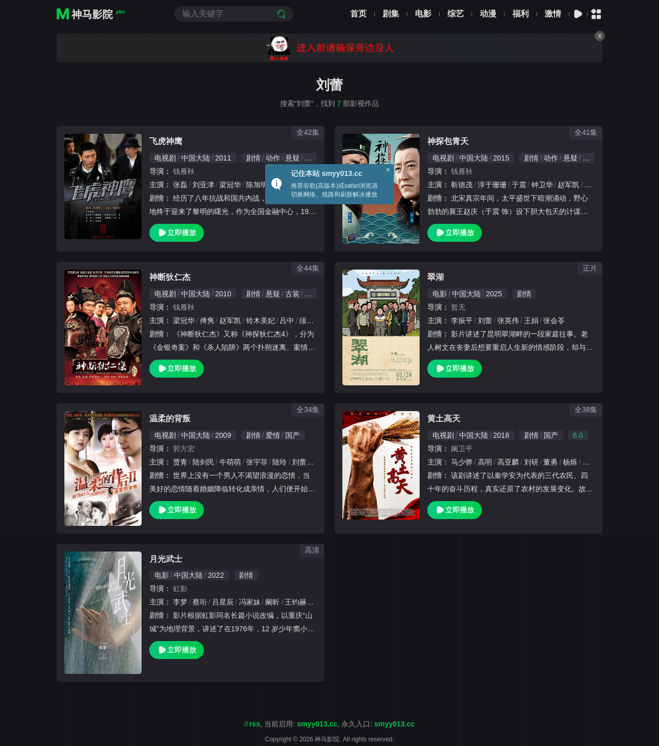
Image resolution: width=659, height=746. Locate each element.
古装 (590, 158)
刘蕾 (485, 320)
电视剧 (165, 158)
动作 (273, 158)
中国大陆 (195, 158)
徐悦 (591, 185)
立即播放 (176, 233)
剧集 (391, 13)
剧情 (253, 158)
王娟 (531, 320)
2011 (223, 158)
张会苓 (554, 320)
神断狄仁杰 (169, 277)
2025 (494, 294)
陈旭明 (257, 185)
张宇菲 (257, 462)
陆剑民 (203, 462)
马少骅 (462, 462)
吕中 (287, 320)
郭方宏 (184, 449)
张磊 (180, 185)
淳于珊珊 (492, 185)
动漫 (488, 13)
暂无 (458, 307)
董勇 (550, 462)
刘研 (531, 462)
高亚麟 (508, 462)
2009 (223, 435)
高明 (485, 462)
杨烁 (570, 462)
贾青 (180, 462)
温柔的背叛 (169, 418)
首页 (358, 13)
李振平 (462, 320)
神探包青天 (448, 141)
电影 (423, 13)
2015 (501, 158)
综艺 (455, 13)
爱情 (273, 435)
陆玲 (279, 462)
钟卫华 (542, 185)
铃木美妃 (260, 320)
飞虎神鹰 (165, 141)
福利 (520, 13)
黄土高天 (443, 418)
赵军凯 (568, 185)
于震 (519, 185)
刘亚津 (203, 185)
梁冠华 (230, 185)
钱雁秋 (184, 171)
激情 (553, 13)
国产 (292, 435)
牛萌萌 (230, 462)
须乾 (306, 320)
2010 (223, 294)
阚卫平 (462, 449)
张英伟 (508, 320)
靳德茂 (462, 185)
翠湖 (435, 277)
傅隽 (207, 320)
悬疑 (292, 158)
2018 (501, 435)
